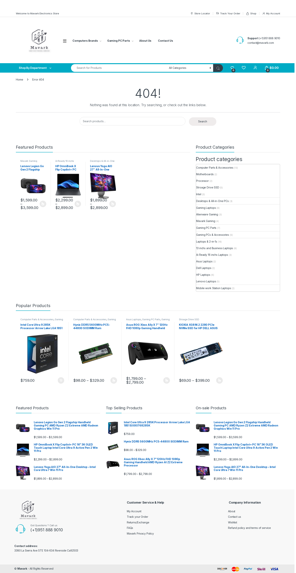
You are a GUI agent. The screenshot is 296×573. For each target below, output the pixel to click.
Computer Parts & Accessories (214, 167)
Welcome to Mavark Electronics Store (37, 13)
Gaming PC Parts (118, 40)
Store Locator (200, 13)
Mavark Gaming (28, 161)
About (231, 511)
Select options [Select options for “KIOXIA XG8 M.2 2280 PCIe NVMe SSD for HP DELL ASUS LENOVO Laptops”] (219, 380)
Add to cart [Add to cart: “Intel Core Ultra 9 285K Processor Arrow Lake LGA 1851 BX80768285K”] (61, 380)
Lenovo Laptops (206, 281)
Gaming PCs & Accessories (212, 234)
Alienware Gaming (207, 214)
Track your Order (137, 516)
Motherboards (205, 174)
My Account (271, 13)
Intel (198, 194)
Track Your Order (228, 13)
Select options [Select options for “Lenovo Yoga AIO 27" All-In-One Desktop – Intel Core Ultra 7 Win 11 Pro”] (112, 204)
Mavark (22, 568)
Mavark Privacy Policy (140, 533)
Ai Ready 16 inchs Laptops (64, 162)
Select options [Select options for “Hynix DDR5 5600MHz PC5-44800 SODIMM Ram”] (113, 380)
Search (202, 121)
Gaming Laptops (206, 207)
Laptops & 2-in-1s (206, 241)
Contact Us (165, 40)
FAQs (130, 527)
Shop (251, 13)
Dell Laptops (203, 268)
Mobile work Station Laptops (213, 288)
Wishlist (232, 522)
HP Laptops (203, 274)
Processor (202, 180)
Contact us (234, 516)
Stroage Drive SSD (207, 187)
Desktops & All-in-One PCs (102, 162)
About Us (145, 40)
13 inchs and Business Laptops (214, 248)
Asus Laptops (204, 261)
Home (19, 79)
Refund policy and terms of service (249, 527)
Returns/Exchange (138, 522)
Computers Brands (85, 40)
